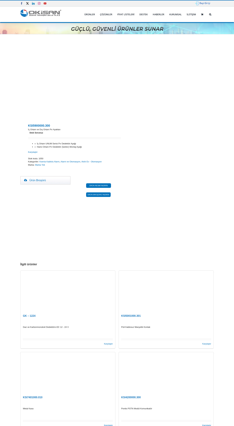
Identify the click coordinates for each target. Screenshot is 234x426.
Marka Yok (40, 165)
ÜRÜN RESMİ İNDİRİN (98, 186)
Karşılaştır (33, 152)
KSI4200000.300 (131, 397)
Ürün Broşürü (35, 180)
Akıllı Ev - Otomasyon (91, 161)
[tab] (35, 180)
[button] (210, 14)
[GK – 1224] (67, 291)
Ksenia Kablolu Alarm (49, 161)
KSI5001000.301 (131, 315)
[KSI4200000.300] (166, 372)
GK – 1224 (29, 315)
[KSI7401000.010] (67, 372)
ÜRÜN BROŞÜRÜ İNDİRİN (98, 195)
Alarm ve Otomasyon (70, 161)
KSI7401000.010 (32, 397)
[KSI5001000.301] (166, 291)
